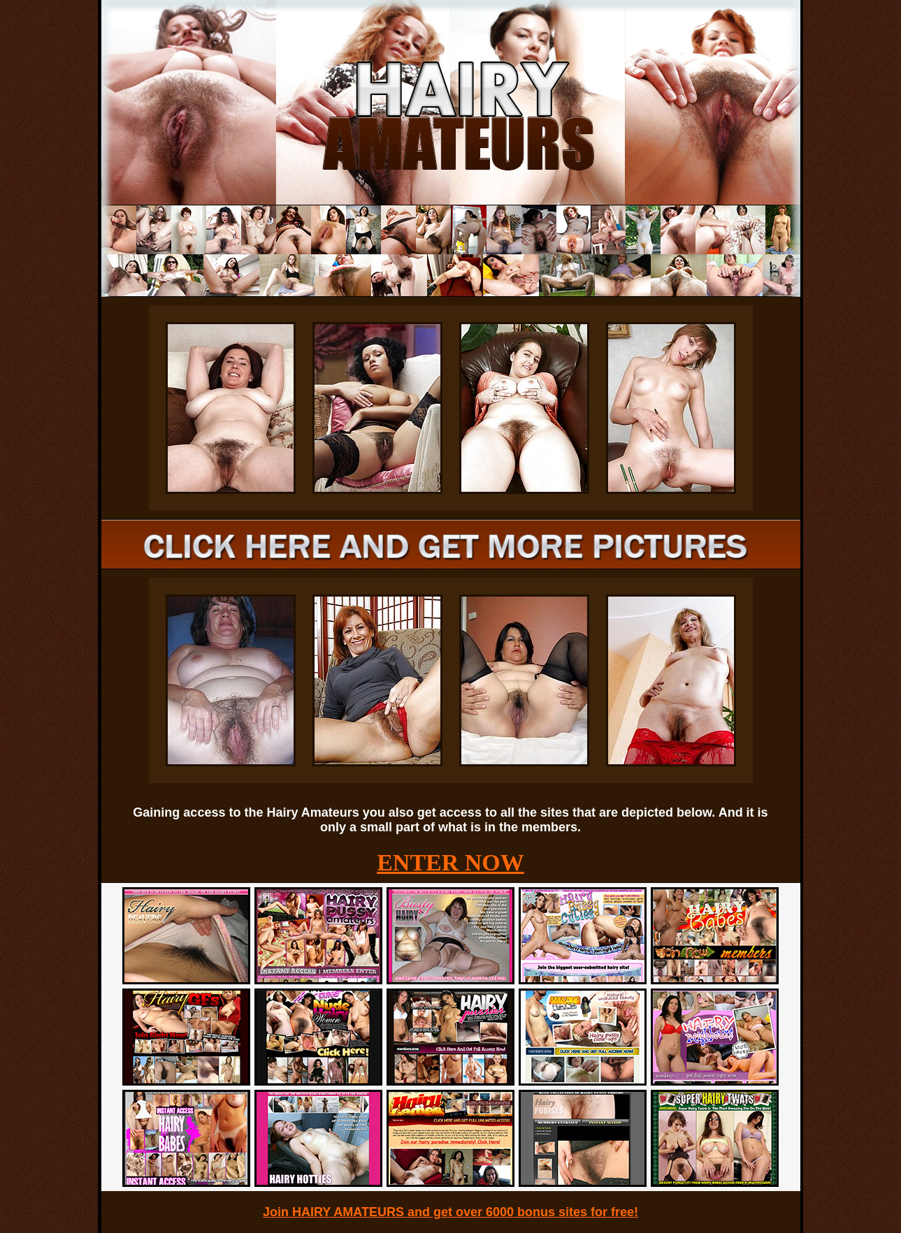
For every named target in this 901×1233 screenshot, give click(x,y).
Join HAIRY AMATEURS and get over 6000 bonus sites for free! (450, 1212)
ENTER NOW (450, 862)
